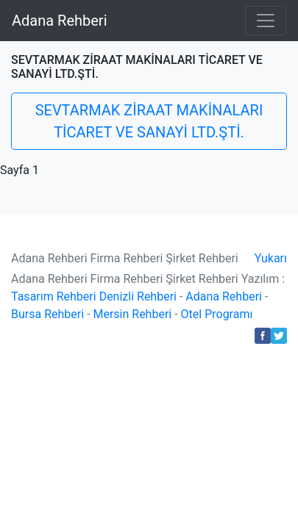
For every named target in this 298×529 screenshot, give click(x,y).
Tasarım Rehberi (53, 296)
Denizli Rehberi (138, 296)
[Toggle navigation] (265, 20)
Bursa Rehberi (47, 314)
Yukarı (271, 258)
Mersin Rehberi (132, 314)
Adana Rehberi (59, 20)
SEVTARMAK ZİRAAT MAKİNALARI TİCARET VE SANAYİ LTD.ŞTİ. (149, 121)
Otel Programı (217, 314)
